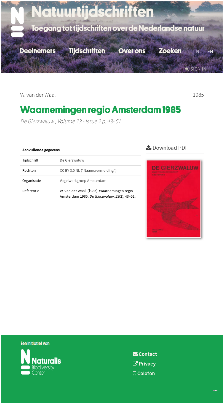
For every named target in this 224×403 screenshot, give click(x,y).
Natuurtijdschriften (92, 11)
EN (210, 52)
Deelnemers (37, 50)
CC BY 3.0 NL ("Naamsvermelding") (88, 170)
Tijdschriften (87, 50)
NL (199, 52)
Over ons (131, 50)
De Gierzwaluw (37, 121)
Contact (145, 354)
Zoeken (170, 50)
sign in (196, 69)
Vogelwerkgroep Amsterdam (83, 181)
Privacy (144, 364)
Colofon (144, 373)
